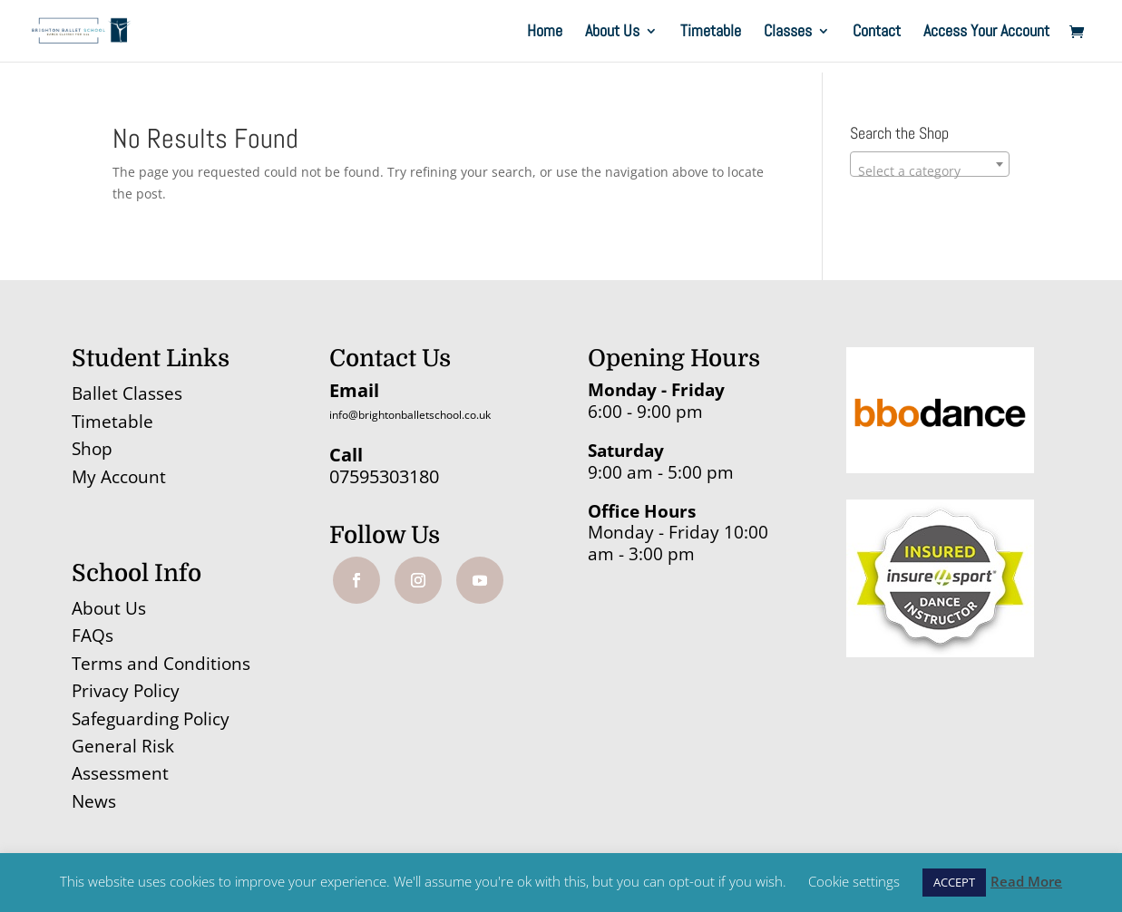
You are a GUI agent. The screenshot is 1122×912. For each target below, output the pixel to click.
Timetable (710, 32)
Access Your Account (986, 32)
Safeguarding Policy (150, 719)
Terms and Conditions (161, 663)
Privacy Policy (126, 691)
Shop (92, 449)
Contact (877, 32)
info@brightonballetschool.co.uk (410, 414)
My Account (119, 477)
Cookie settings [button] (854, 881)
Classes (788, 32)
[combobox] (930, 164)
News (94, 801)
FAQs (92, 635)
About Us (612, 32)
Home (544, 32)
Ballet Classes (127, 393)
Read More (1026, 881)
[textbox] (930, 171)
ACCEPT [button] (954, 882)
